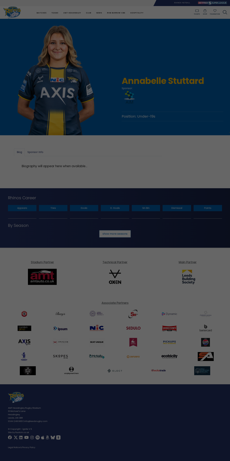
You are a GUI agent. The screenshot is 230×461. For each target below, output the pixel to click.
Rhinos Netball (182, 3)
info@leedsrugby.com (35, 421)
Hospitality (136, 13)
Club (88, 13)
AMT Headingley (72, 13)
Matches (41, 13)
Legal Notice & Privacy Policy (21, 448)
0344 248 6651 (15, 421)
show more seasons (115, 234)
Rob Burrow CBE (116, 13)
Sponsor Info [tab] (35, 152)
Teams (54, 13)
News (99, 13)
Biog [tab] (19, 152)
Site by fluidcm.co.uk (18, 432)
